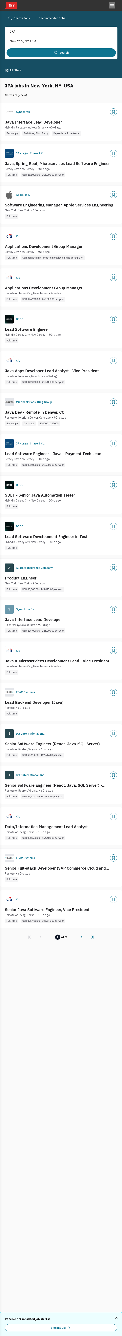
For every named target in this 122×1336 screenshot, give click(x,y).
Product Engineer (21, 578)
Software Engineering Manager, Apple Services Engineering (59, 205)
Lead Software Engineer (27, 329)
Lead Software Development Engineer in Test (46, 536)
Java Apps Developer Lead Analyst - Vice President (52, 370)
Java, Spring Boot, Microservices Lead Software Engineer (57, 163)
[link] (29, 937)
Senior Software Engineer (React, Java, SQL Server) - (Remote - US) (53, 785)
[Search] (61, 52)
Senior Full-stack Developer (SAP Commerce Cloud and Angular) (55, 868)
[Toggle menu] (112, 5)
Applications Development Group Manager (44, 246)
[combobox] (58, 31)
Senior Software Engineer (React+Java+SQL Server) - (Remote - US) (53, 744)
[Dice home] (11, 5)
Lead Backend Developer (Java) (34, 702)
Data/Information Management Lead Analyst (46, 826)
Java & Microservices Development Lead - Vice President (57, 661)
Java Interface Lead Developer (33, 122)
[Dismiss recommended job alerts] (117, 1317)
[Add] (113, 111)
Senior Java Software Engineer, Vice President (47, 909)
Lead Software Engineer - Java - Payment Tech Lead (53, 453)
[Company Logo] (9, 112)
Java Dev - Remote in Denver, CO (35, 412)
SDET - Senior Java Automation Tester (40, 495)
